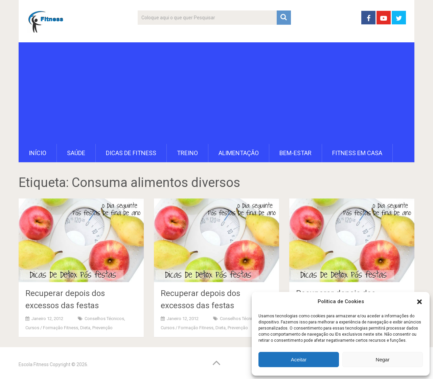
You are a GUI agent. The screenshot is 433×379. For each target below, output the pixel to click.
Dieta (85, 327)
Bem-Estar (295, 152)
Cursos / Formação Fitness (51, 327)
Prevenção (102, 327)
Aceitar (299, 359)
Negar (383, 359)
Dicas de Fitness (131, 152)
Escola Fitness (34, 364)
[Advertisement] (216, 93)
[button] (419, 301)
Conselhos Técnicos (104, 318)
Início (37, 152)
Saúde (76, 152)
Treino (187, 152)
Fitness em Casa (357, 152)
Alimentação (239, 152)
